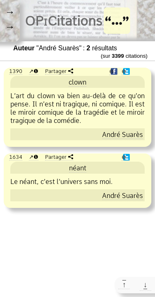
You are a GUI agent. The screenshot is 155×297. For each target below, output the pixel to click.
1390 (15, 71)
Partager (56, 71)
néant (77, 168)
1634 (15, 156)
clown (77, 82)
